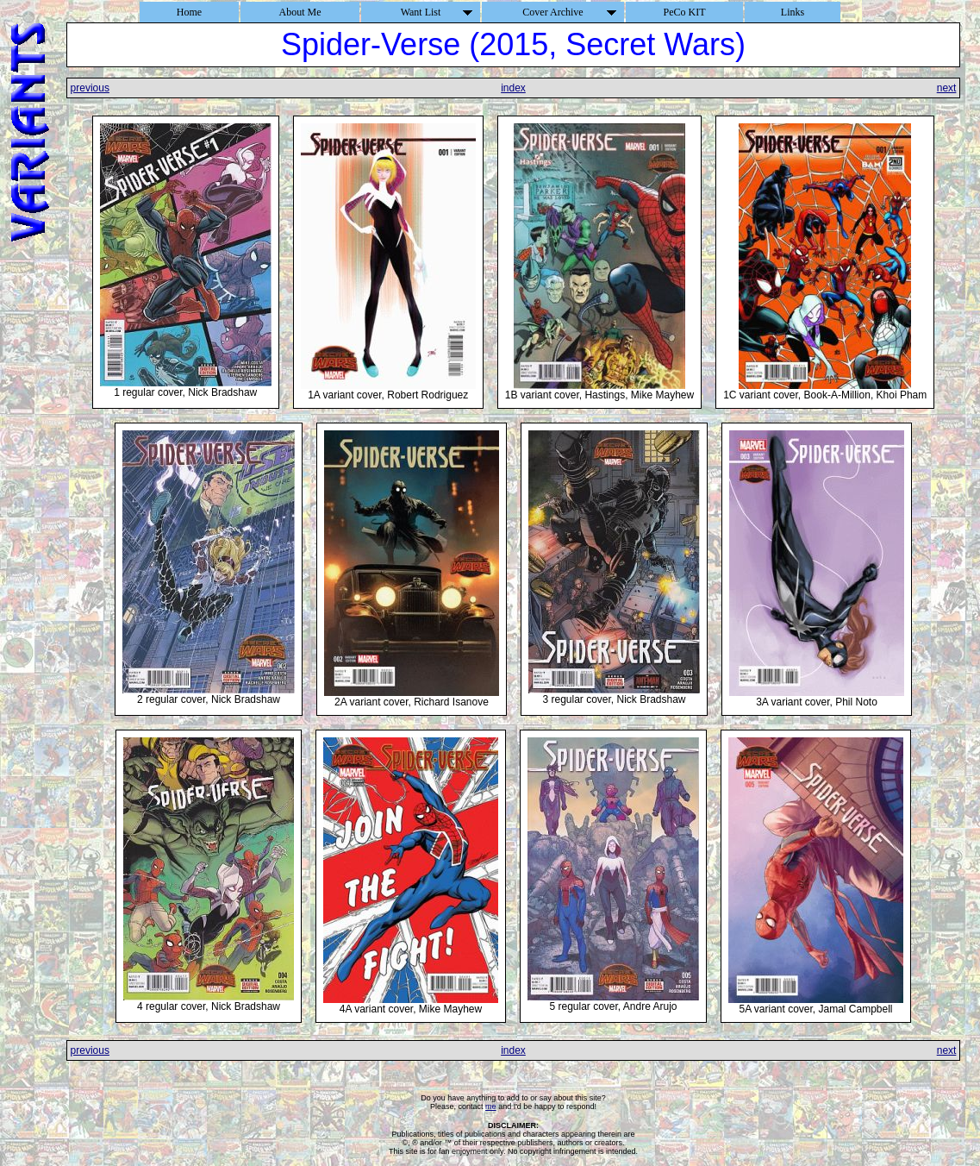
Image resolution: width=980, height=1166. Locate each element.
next (947, 88)
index (513, 88)
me (490, 1106)
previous (90, 88)
